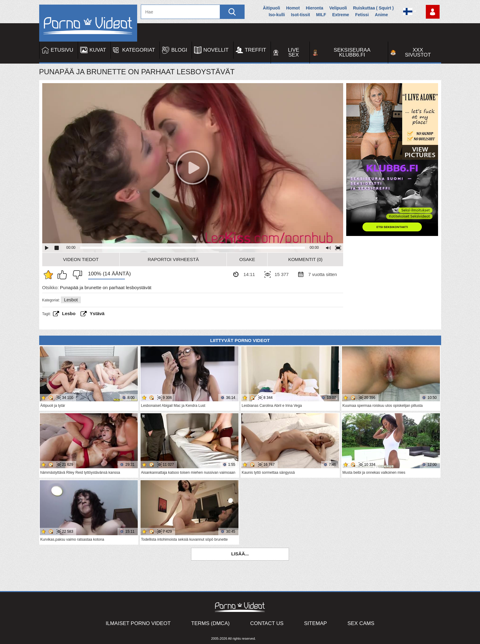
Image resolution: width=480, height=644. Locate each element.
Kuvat (97, 50)
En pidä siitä (76, 274)
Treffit (255, 50)
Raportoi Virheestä (173, 259)
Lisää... (240, 553)
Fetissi (362, 14)
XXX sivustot (418, 52)
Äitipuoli (271, 8)
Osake (247, 259)
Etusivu (62, 50)
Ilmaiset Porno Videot (138, 623)
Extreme (340, 14)
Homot (293, 8)
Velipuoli (338, 8)
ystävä (97, 313)
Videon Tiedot (81, 259)
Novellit (215, 50)
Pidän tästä (64, 274)
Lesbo (69, 313)
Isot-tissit (300, 14)
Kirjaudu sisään (433, 12)
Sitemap (315, 623)
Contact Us (266, 623)
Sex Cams (360, 623)
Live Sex (293, 52)
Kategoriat (138, 50)
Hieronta (314, 8)
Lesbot (71, 299)
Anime (381, 14)
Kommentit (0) (305, 259)
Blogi (179, 50)
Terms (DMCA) (210, 623)
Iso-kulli (277, 14)
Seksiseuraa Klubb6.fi (352, 52)
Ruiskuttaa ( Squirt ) (373, 8)
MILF (321, 14)
